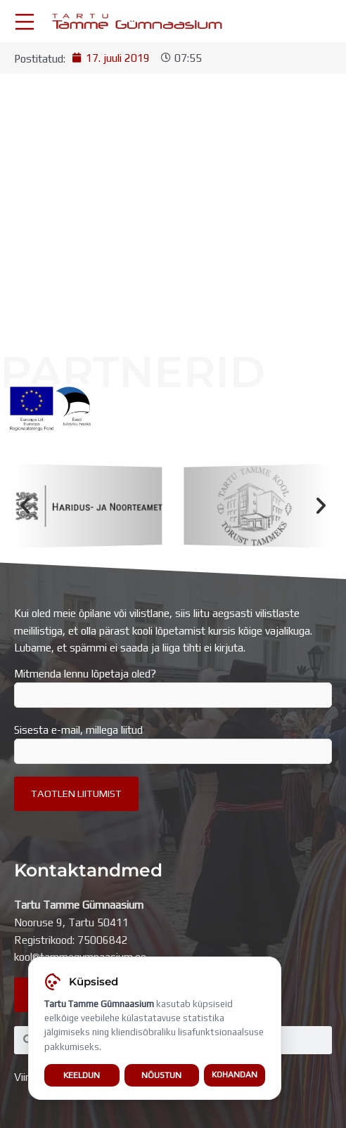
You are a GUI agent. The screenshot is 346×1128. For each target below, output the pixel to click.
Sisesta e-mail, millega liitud (173, 743)
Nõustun (161, 1075)
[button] (25, 506)
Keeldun (81, 1075)
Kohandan (234, 1075)
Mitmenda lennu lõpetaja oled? (173, 687)
